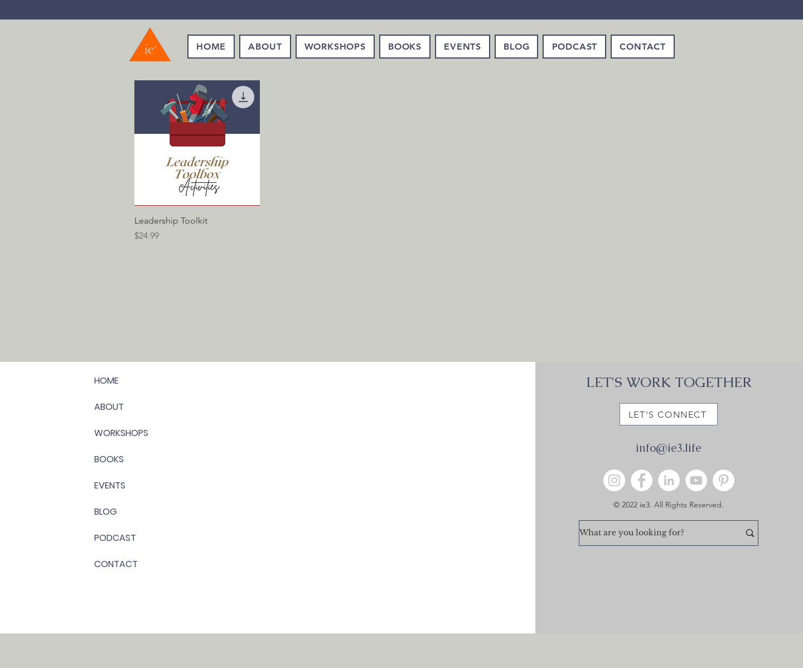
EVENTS (109, 485)
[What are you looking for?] (651, 533)
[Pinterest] (723, 480)
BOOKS (109, 459)
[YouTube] (696, 480)
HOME (106, 380)
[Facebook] (641, 480)
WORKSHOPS (121, 433)
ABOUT (109, 406)
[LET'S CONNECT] (669, 414)
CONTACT (116, 564)
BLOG (105, 511)
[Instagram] (614, 480)
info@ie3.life (668, 448)
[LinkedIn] (669, 480)
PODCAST (115, 537)
